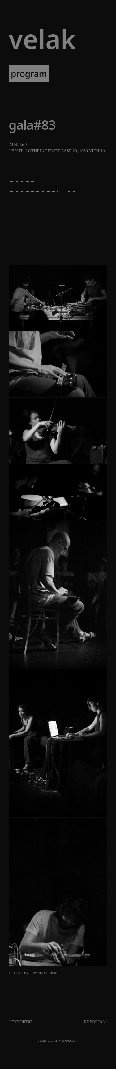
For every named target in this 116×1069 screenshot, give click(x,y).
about (70, 91)
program (29, 74)
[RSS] (77, 1040)
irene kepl (78, 197)
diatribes (22, 177)
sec (71, 187)
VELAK (42, 39)
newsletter (30, 91)
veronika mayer (32, 197)
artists (68, 74)
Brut (17, 151)
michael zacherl (32, 167)
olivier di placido (33, 187)
